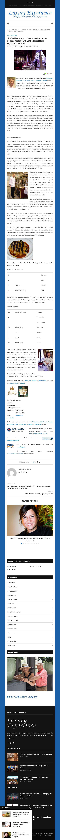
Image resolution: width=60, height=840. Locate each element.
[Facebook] (27, 2)
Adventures (11, 583)
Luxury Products (13, 620)
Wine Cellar (11, 645)
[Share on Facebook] (37, 462)
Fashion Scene (12, 599)
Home (8, 30)
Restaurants (12, 633)
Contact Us (39, 5)
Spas (9, 637)
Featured (11, 604)
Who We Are (23, 5)
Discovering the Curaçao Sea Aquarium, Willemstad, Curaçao (35, 818)
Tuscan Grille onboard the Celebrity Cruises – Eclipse (34, 778)
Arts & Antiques (13, 587)
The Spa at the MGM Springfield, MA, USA (36, 754)
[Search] (52, 23)
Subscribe (31, 5)
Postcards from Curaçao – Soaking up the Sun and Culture (36, 795)
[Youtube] (32, 2)
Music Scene (12, 624)
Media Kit (48, 5)
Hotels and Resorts (14, 612)
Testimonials (13, 5)
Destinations (12, 595)
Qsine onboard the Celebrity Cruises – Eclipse (35, 767)
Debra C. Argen (18, 46)
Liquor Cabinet (12, 616)
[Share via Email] (39, 462)
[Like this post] (35, 462)
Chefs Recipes (12, 591)
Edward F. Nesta (24, 469)
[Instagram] (29, 2)
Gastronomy (12, 608)
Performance (12, 629)
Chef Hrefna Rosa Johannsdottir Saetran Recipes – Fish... (30, 538)
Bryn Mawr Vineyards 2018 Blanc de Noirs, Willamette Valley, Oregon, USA (36, 806)
